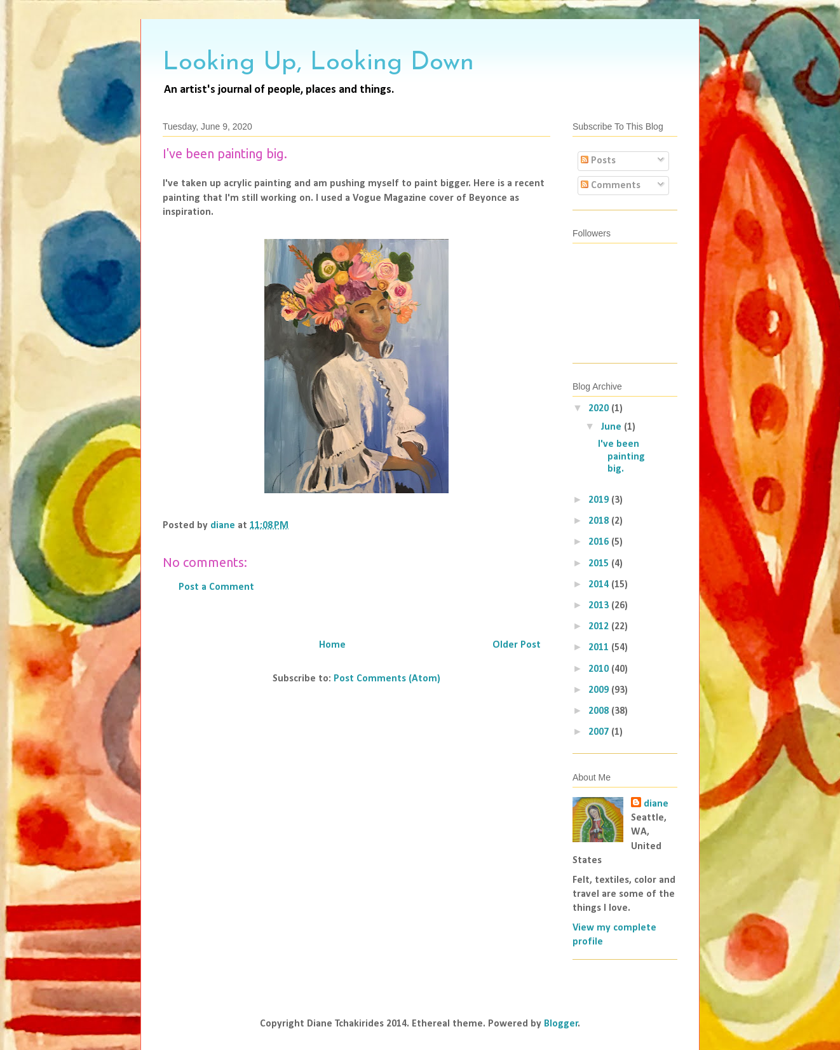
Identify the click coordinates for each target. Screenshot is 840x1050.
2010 (599, 669)
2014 (599, 585)
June (612, 427)
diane (656, 804)
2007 (599, 732)
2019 (599, 500)
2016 (599, 542)
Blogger (561, 1024)
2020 (599, 409)
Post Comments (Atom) (387, 679)
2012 (599, 627)
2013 (599, 606)
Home (332, 645)
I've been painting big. (621, 456)
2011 (599, 648)
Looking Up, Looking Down (318, 63)
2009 (599, 690)
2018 (599, 521)
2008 (599, 711)
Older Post (516, 645)
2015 (599, 564)
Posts (598, 161)
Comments (610, 186)
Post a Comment (216, 587)
